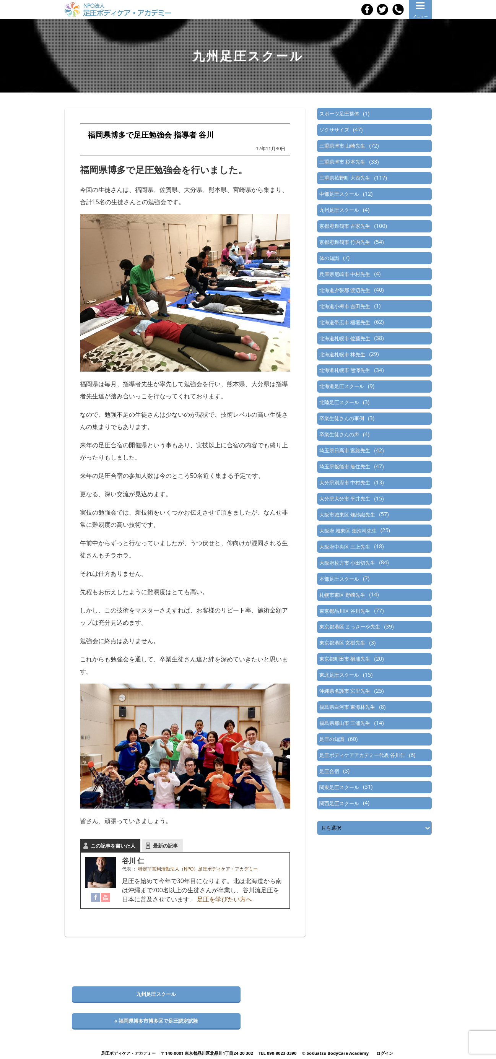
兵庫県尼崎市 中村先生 (344, 274)
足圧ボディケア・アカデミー (128, 1053)
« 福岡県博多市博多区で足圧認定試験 (156, 1020)
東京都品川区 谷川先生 (344, 610)
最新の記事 (165, 845)
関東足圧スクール (339, 787)
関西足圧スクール (339, 803)
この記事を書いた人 (113, 845)
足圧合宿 (329, 771)
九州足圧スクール (339, 209)
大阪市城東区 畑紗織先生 (347, 514)
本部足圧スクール (339, 578)
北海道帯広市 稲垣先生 (344, 322)
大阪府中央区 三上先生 (344, 546)
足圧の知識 (331, 739)
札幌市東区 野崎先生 (342, 594)
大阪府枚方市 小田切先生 (347, 562)
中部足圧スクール (339, 193)
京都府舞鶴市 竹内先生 (344, 242)
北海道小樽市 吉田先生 (344, 306)
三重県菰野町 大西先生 (344, 177)
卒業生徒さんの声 (339, 434)
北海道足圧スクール (341, 386)
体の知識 (329, 258)
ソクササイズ (334, 129)
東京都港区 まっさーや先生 (349, 626)
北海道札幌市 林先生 (342, 354)
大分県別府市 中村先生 (344, 482)
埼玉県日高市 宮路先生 (344, 450)
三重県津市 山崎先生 (342, 145)
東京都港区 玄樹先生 (342, 642)
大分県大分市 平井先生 (344, 498)
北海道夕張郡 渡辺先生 (344, 290)
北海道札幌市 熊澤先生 (344, 370)
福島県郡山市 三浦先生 (344, 723)
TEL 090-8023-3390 (278, 1053)
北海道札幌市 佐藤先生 (344, 338)
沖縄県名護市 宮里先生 (344, 690)
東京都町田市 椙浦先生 (344, 658)
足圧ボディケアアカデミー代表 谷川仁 (362, 755)
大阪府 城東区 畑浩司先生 (348, 530)
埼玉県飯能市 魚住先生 (344, 466)
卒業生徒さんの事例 (341, 418)
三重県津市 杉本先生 (342, 161)
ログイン (384, 1053)
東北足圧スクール (339, 674)
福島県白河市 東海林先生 (347, 706)
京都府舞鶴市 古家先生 (344, 226)
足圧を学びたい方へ (224, 899)
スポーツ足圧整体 (339, 113)
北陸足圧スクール (339, 402)
